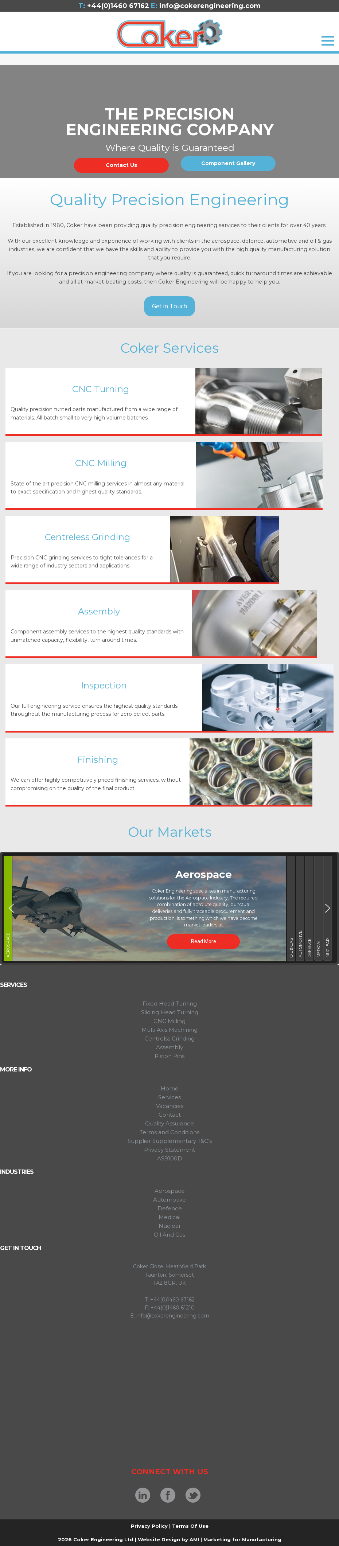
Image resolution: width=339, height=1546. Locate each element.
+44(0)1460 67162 (117, 6)
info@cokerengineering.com (206, 6)
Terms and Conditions (169, 1132)
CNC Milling (169, 1021)
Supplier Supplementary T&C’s (170, 1140)
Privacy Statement (169, 1149)
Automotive (169, 1199)
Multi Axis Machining (169, 1029)
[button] (11, 908)
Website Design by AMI (168, 1539)
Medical (169, 1217)
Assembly (169, 1047)
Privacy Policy (149, 1526)
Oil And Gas (169, 1234)
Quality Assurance (169, 1123)
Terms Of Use (190, 1526)
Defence (169, 1208)
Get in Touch (169, 306)
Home (170, 1088)
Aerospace (170, 1190)
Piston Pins (169, 1056)
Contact (170, 1114)
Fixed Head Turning (170, 1003)
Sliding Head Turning (169, 1012)
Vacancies (169, 1105)
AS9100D (169, 1158)
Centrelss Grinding (169, 1038)
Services (169, 1097)
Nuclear (170, 1225)
